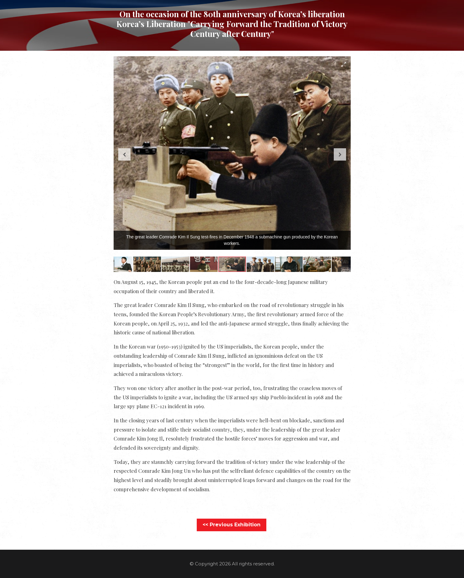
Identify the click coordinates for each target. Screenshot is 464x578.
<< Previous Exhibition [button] (231, 525)
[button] (343, 64)
